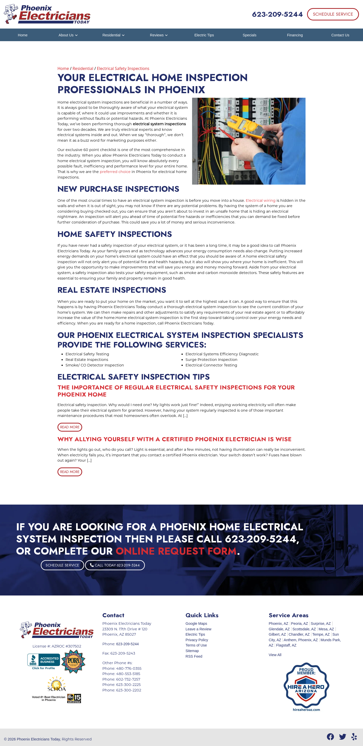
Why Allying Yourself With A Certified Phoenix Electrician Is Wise (174, 439)
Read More (69, 427)
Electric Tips (195, 634)
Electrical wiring (261, 200)
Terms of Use (196, 645)
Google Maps (196, 623)
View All (275, 655)
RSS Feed (194, 656)
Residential (83, 68)
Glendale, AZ (279, 629)
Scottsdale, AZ (304, 629)
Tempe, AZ (321, 634)
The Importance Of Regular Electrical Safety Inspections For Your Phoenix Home (176, 391)
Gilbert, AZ (277, 634)
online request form (176, 551)
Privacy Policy (197, 640)
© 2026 (10, 739)
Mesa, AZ (326, 629)
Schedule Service (333, 14)
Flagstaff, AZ (286, 645)
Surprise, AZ (321, 623)
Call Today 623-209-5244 (144, 565)
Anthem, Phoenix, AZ (301, 640)
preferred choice (115, 171)
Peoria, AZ (299, 623)
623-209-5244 (277, 14)
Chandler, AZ (299, 634)
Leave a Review (198, 629)
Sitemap (192, 651)
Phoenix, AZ (278, 623)
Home (63, 68)
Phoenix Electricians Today (38, 739)
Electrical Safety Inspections (123, 68)
